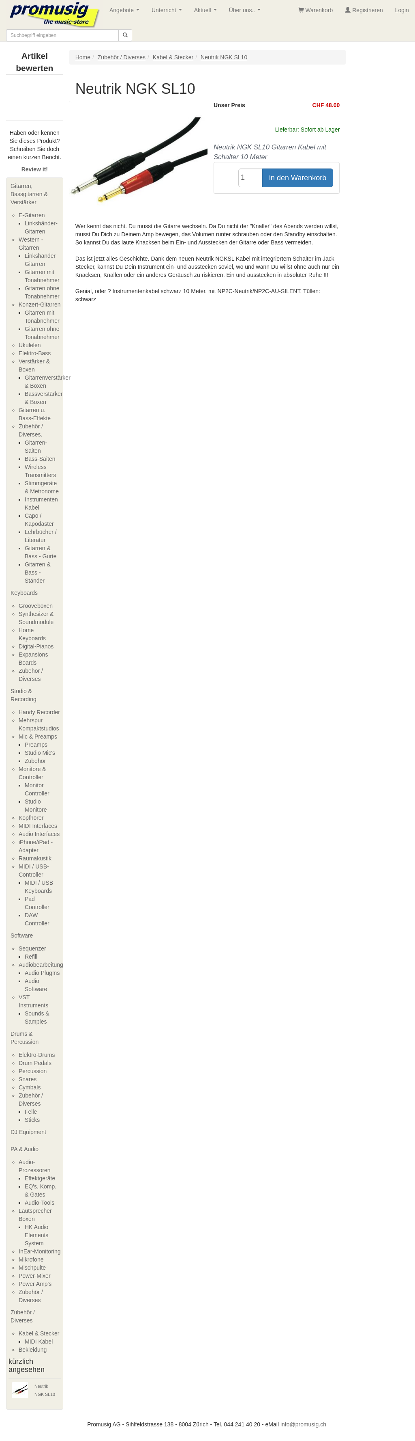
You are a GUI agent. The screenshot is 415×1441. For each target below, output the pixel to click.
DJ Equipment (28, 1132)
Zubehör (35, 761)
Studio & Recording (23, 695)
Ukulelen (30, 345)
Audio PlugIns (42, 973)
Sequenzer (32, 948)
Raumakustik (35, 858)
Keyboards (24, 593)
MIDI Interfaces (38, 826)
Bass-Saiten (40, 459)
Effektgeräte (40, 1178)
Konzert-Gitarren (39, 304)
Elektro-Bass (35, 353)
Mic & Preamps (38, 736)
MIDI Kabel (39, 1341)
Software (22, 935)
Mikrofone (31, 1259)
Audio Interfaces (39, 834)
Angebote (126, 12)
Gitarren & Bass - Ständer (38, 572)
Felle (31, 1111)
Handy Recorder (39, 712)
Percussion (33, 1071)
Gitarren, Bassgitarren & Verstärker (29, 194)
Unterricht (168, 12)
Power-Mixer (35, 1275)
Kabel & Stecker (39, 1333)
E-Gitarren (32, 215)
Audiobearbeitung (41, 964)
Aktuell (207, 12)
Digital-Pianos (36, 646)
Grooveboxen (36, 606)
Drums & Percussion (25, 1038)
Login (402, 10)
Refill (31, 956)
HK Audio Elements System (36, 1235)
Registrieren (364, 10)
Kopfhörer (31, 817)
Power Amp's (35, 1284)
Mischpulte (32, 1267)
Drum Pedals (35, 1063)
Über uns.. (246, 12)
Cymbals (30, 1087)
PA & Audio (25, 1149)
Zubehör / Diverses (23, 1316)
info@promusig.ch (303, 1424)
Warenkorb (315, 10)
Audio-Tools (39, 1202)
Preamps (36, 744)
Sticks (32, 1120)
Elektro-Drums (37, 1055)
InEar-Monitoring (40, 1251)
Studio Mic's (40, 753)
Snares (27, 1079)
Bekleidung (33, 1349)
